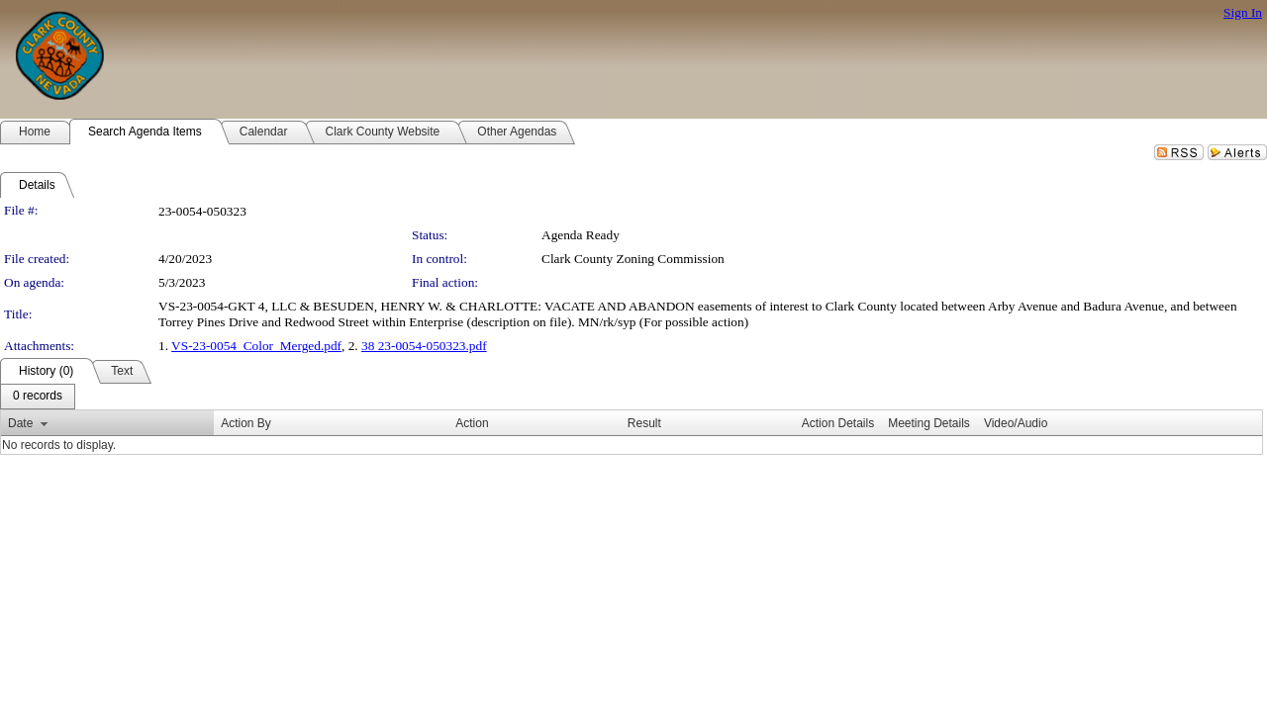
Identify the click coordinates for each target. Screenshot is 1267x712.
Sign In (1242, 12)
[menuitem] (37, 396)
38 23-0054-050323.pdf (424, 345)
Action (471, 423)
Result (644, 423)
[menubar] (37, 396)
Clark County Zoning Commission (633, 258)
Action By (246, 423)
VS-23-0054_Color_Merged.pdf (256, 345)
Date (20, 423)
